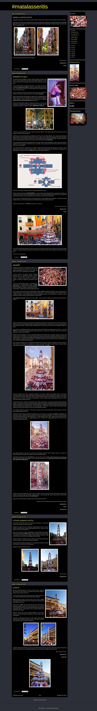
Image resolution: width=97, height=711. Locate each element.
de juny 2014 (73, 39)
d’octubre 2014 (74, 32)
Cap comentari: (17, 68)
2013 (72, 45)
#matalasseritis (30, 7)
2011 (72, 49)
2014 (72, 30)
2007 (72, 57)
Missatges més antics (62, 695)
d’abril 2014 (73, 43)
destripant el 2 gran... (20, 77)
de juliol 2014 (73, 37)
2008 (72, 55)
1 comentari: (16, 257)
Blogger (56, 708)
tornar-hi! (16, 588)
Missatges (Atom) (42, 699)
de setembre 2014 (74, 34)
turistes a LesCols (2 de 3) (22, 17)
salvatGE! (16, 265)
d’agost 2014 (73, 35)
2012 (72, 47)
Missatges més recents (18, 695)
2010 (72, 51)
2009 (72, 53)
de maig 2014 (73, 41)
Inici (40, 695)
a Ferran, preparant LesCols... (23, 520)
